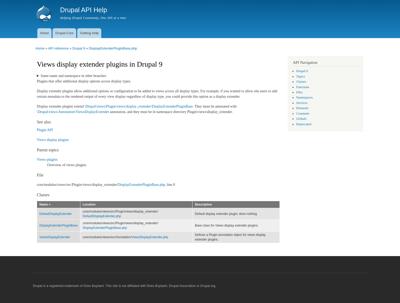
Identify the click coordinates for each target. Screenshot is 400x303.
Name (45, 204)
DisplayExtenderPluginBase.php (113, 48)
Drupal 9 (78, 48)
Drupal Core (64, 33)
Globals (301, 119)
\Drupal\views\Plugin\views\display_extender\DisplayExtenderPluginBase (138, 106)
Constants (302, 113)
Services (301, 103)
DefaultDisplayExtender (55, 214)
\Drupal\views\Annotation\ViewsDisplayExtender (73, 112)
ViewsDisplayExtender (54, 237)
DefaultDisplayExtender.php (102, 216)
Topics (300, 76)
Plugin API (45, 130)
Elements (302, 108)
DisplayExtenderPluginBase (58, 225)
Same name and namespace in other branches (73, 76)
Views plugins (47, 159)
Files (299, 92)
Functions (302, 87)
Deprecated (303, 124)
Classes (301, 81)
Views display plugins (53, 140)
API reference (58, 48)
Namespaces (304, 97)
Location (89, 204)
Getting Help (89, 33)
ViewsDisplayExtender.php (149, 237)
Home (44, 33)
